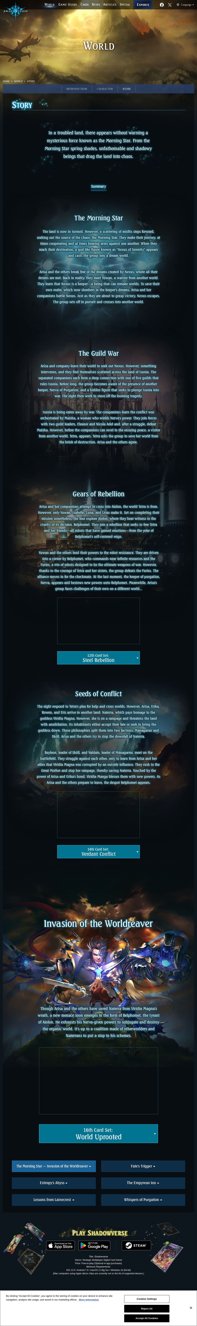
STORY (127, 89)
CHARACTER (105, 89)
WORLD (18, 81)
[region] (98, 1308)
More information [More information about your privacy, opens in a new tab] (89, 1299)
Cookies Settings (147, 1299)
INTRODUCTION (76, 89)
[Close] (191, 1308)
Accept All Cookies (146, 1318)
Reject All (146, 1308)
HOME (6, 81)
